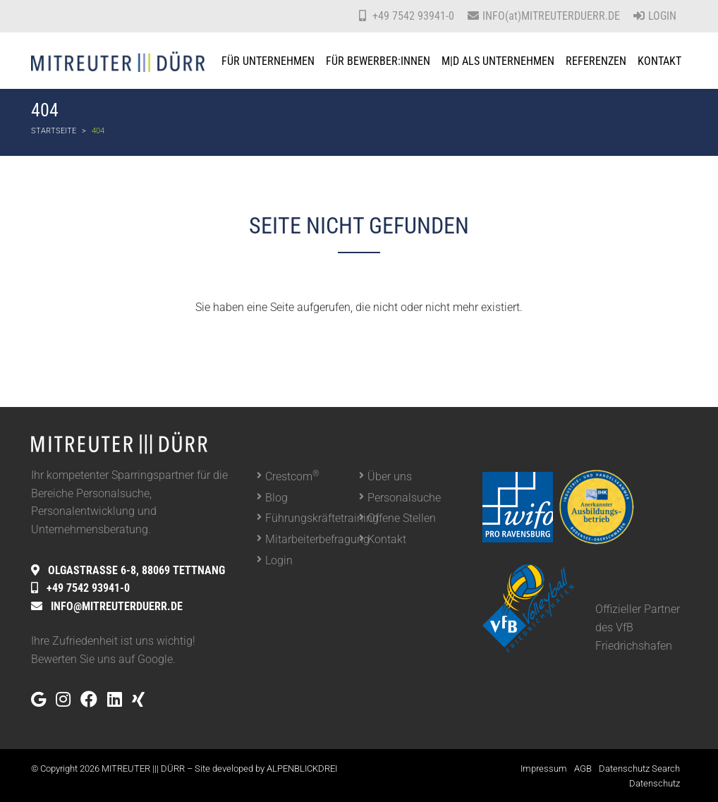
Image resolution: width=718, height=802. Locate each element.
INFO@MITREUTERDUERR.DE (117, 606)
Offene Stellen (401, 518)
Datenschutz (654, 783)
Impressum (544, 768)
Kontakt (386, 539)
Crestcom (292, 475)
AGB (583, 768)
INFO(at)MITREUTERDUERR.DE (551, 16)
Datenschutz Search (639, 768)
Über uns (389, 476)
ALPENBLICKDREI (302, 768)
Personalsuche (404, 497)
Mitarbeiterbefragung (312, 539)
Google (155, 659)
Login (654, 16)
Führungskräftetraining (312, 518)
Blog (276, 497)
